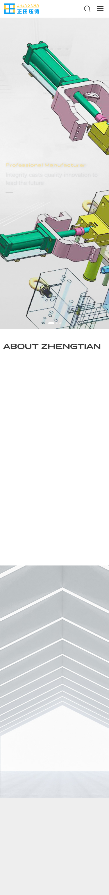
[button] (51, 323)
